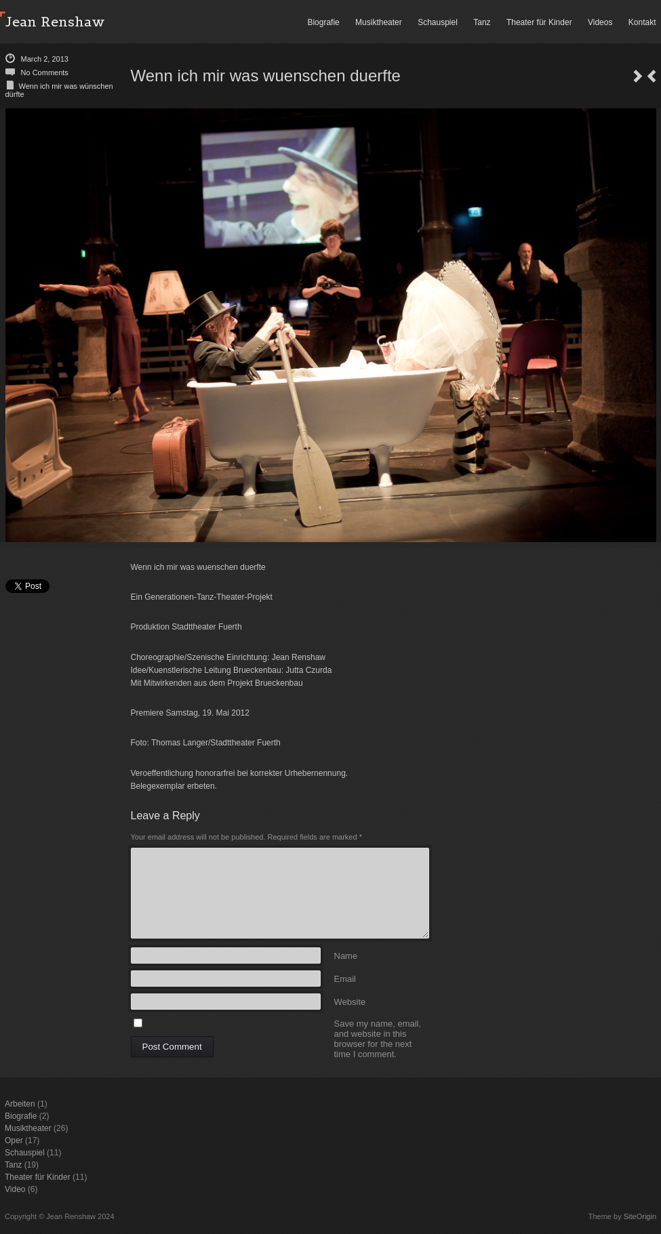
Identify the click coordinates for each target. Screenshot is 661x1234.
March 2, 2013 (44, 59)
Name (346, 955)
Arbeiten (20, 1104)
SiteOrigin (640, 1216)
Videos (600, 22)
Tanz (481, 22)
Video (15, 1189)
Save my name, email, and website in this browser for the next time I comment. (378, 1023)
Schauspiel (438, 22)
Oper (14, 1140)
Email (345, 978)
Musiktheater (378, 22)
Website (350, 1001)
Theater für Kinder (539, 22)
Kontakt (642, 22)
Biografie (323, 22)
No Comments (44, 72)
